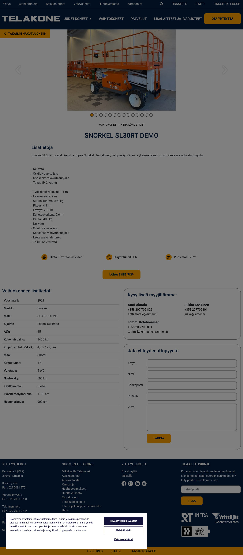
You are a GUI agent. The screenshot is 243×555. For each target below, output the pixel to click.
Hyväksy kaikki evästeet (123, 520)
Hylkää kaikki (123, 530)
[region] (76, 531)
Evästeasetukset (123, 539)
